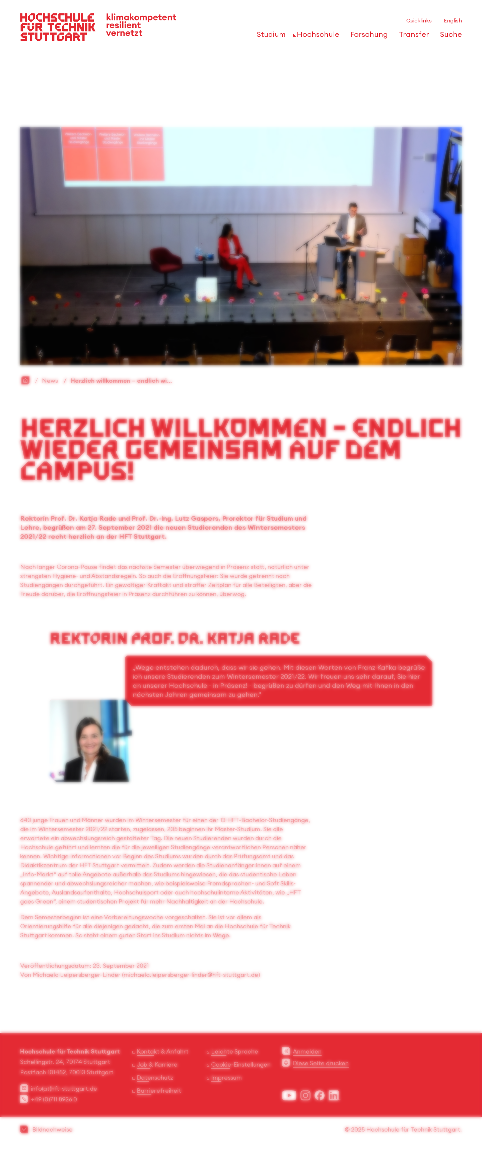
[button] (241, 1129)
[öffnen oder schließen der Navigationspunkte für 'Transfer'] (412, 36)
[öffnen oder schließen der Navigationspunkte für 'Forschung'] (367, 36)
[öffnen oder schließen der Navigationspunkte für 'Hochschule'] (316, 36)
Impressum (226, 1077)
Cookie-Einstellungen (241, 1064)
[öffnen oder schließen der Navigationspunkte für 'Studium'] (269, 36)
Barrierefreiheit (159, 1090)
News (50, 380)
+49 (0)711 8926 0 (54, 1099)
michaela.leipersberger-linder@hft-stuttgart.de (191, 975)
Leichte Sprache (234, 1051)
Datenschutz (155, 1077)
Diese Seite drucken (321, 1063)
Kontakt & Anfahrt (163, 1051)
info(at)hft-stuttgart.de (64, 1088)
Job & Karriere (157, 1064)
